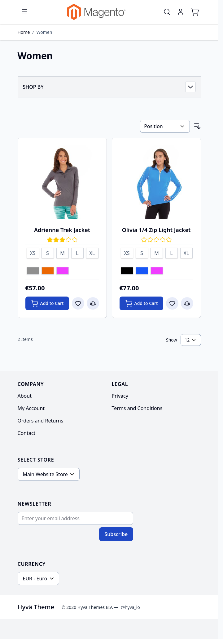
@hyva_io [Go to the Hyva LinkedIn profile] (130, 607)
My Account (31, 408)
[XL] (92, 252)
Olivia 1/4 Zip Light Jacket (156, 230)
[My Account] (180, 11)
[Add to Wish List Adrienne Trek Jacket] (78, 303)
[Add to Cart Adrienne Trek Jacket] (47, 303)
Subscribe (116, 534)
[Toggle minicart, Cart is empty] (195, 12)
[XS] (33, 252)
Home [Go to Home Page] (24, 32)
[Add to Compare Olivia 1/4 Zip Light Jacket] (187, 303)
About (25, 395)
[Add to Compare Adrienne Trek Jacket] (93, 303)
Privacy (120, 395)
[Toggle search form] (167, 11)
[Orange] (47, 271)
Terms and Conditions (137, 408)
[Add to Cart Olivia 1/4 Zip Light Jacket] (142, 303)
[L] (77, 252)
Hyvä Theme (36, 607)
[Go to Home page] (96, 12)
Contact (27, 433)
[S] (47, 252)
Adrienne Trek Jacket (62, 230)
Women (44, 32)
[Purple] (62, 271)
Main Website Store (45, 474)
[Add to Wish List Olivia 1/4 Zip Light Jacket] (172, 303)
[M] (62, 252)
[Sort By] (165, 126)
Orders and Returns (40, 420)
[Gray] (33, 271)
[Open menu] (24, 12)
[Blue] (142, 271)
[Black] (127, 271)
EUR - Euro (35, 578)
